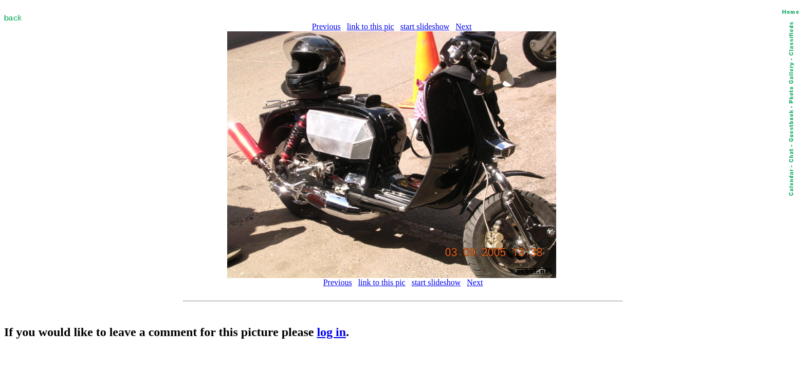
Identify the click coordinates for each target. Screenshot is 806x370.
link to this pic (370, 26)
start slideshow (425, 26)
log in (331, 332)
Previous (326, 26)
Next (463, 26)
